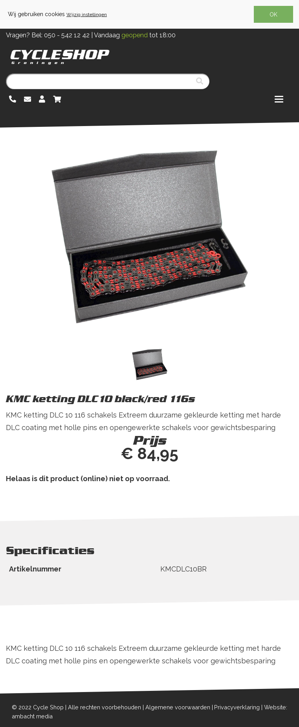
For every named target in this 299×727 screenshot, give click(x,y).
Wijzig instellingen (86, 14)
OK (273, 14)
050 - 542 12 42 (67, 35)
